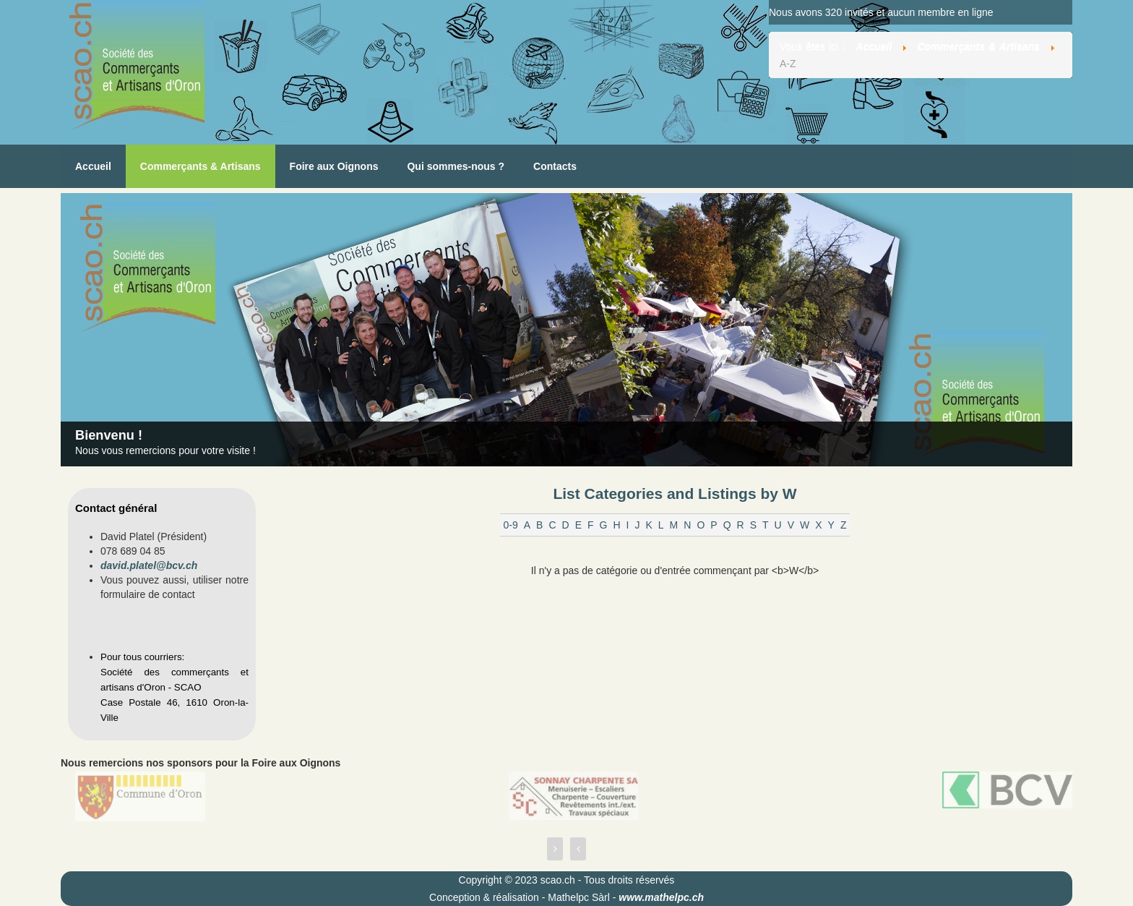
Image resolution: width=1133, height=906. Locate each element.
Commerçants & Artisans (200, 166)
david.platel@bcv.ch (148, 565)
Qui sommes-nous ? (455, 166)
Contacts (555, 166)
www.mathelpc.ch (661, 897)
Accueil (93, 166)
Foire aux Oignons (334, 166)
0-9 (510, 525)
